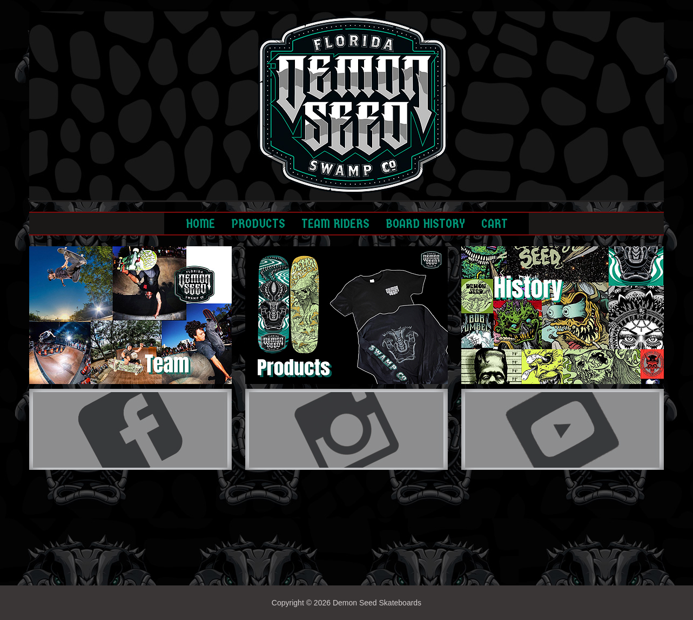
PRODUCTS (258, 223)
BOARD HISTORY (425, 223)
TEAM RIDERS (335, 223)
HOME (200, 223)
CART (494, 223)
